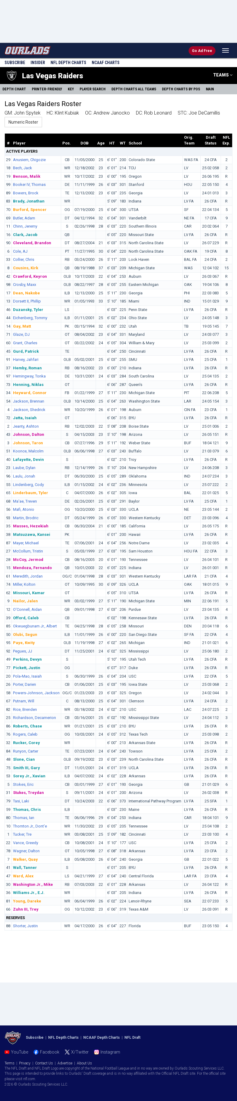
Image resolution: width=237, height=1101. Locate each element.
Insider (38, 62)
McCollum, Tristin (28, 551)
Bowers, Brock (25, 193)
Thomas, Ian (23, 817)
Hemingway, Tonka (29, 376)
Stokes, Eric (23, 784)
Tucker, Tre (22, 834)
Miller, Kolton (24, 584)
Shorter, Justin (25, 926)
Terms (10, 1063)
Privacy (25, 1063)
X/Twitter (80, 1052)
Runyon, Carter (25, 751)
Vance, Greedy (25, 842)
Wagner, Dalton (26, 851)
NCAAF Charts (106, 62)
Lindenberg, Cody (28, 484)
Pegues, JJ (22, 651)
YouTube (19, 1052)
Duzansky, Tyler (28, 309)
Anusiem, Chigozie (29, 159)
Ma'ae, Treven (25, 501)
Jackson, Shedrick (29, 409)
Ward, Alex (23, 876)
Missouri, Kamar (29, 593)
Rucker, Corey (26, 742)
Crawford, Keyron (30, 276)
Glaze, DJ (21, 334)
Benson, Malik (26, 176)
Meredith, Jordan (28, 576)
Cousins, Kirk (25, 268)
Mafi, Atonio (23, 509)
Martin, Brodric (25, 518)
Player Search (93, 89)
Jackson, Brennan (28, 401)
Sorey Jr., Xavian (29, 776)
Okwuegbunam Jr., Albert (35, 626)
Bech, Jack (22, 168)
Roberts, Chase (27, 726)
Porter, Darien (24, 684)
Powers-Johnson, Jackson (36, 693)
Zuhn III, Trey (25, 909)
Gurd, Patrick (26, 351)
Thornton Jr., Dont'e (30, 826)
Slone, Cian (24, 759)
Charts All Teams (133, 89)
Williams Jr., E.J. (28, 892)
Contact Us (44, 1063)
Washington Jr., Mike (33, 884)
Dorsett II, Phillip (27, 301)
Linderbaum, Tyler (30, 493)
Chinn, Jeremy (25, 226)
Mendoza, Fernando (32, 567)
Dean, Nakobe (26, 293)
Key (71, 89)
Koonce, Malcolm (28, 451)
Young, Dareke (27, 901)
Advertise (65, 1063)
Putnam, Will (23, 701)
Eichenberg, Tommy (30, 318)
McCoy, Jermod (28, 559)
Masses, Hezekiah (30, 526)
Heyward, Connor (30, 392)
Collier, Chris (23, 259)
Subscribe (15, 62)
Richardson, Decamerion (34, 717)
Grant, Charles (25, 343)
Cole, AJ (20, 251)
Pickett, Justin (26, 667)
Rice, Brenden (25, 709)
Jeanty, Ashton (26, 426)
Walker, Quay (25, 859)
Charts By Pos (181, 89)
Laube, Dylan (24, 467)
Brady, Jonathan (28, 201)
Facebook (49, 1052)
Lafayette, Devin (28, 459)
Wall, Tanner (25, 867)
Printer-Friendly (47, 89)
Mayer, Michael (26, 543)
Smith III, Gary (26, 768)
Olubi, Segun (25, 634)
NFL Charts (68, 62)
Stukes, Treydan (28, 792)
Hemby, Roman (27, 368)
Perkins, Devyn (27, 659)
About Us (84, 1063)
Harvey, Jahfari (25, 359)
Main (210, 89)
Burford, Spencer (30, 209)
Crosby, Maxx (24, 284)
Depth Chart (14, 89)
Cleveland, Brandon (32, 243)
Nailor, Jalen (25, 601)
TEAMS (222, 75)
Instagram (110, 1052)
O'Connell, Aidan (27, 609)
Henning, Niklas (28, 384)
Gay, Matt (22, 326)
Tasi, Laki (21, 801)
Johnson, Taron (28, 443)
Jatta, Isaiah (25, 418)
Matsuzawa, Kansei (31, 534)
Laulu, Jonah (24, 476)
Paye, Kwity (24, 642)
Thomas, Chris (27, 809)
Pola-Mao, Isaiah (27, 676)
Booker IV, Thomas (29, 184)
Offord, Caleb (26, 618)
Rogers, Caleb (25, 734)
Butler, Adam (24, 218)
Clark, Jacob (25, 234)
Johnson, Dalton (28, 434)
